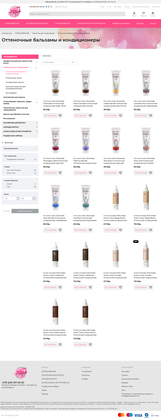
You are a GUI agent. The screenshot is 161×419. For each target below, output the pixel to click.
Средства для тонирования (43, 33)
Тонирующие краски (15, 82)
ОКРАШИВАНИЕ (22, 33)
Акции (44, 390)
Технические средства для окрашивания (15, 109)
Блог (102, 7)
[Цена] (10, 198)
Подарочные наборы (12, 136)
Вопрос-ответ (127, 386)
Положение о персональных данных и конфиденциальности (137, 395)
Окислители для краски (14, 97)
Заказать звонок (61, 7)
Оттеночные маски (14, 78)
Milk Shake (47, 56)
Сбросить (6, 211)
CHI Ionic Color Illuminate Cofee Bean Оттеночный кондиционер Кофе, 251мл (54, 103)
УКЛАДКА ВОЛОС (11, 127)
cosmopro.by (7, 33)
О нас (109, 7)
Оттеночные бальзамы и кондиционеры (16, 73)
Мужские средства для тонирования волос (15, 88)
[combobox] (55, 62)
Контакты (155, 7)
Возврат (125, 383)
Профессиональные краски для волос (17, 62)
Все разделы (11, 93)
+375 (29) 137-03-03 (36, 7)
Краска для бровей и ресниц (16, 114)
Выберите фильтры (25, 211)
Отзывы (85, 379)
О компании (87, 371)
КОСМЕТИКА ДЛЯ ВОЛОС (14, 123)
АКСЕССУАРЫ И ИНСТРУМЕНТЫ (17, 131)
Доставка (118, 7)
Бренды (45, 394)
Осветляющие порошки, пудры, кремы (17, 102)
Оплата (127, 7)
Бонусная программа (141, 7)
